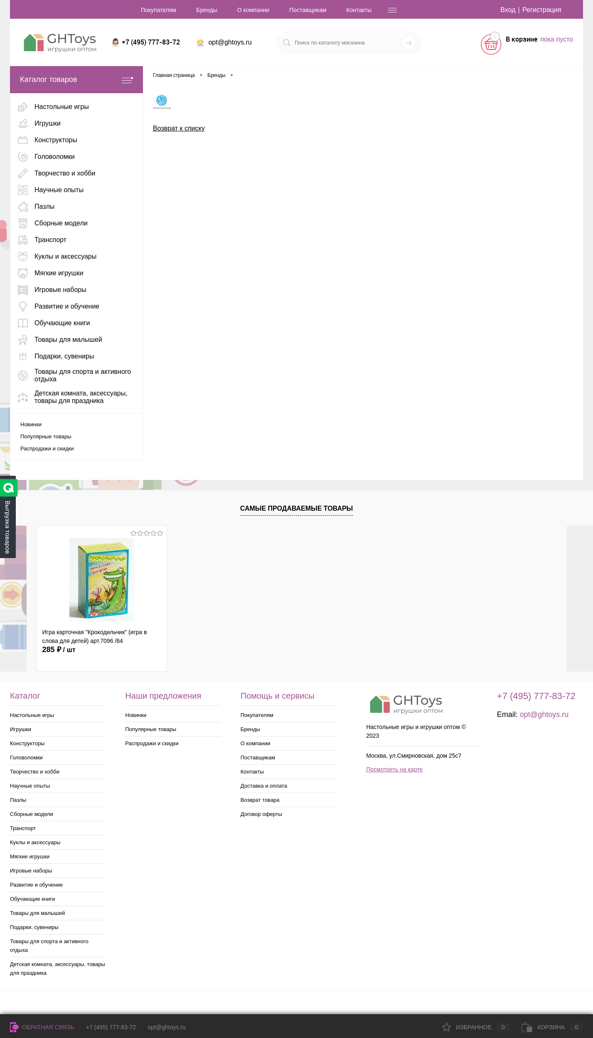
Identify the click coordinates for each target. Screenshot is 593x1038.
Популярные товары (45, 436)
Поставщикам (308, 10)
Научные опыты (30, 786)
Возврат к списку (179, 128)
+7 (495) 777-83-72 (111, 1027)
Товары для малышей (37, 913)
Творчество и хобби (34, 772)
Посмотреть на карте (394, 769)
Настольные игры (32, 715)
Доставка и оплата (264, 786)
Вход (507, 9)
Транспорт (23, 828)
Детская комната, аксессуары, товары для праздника (57, 968)
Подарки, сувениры (34, 927)
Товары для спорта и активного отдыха (49, 945)
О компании (253, 10)
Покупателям (158, 10)
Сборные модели (31, 814)
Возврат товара (260, 800)
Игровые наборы (31, 870)
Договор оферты (261, 814)
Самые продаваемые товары (296, 508)
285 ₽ (59, 649)
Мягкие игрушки (29, 856)
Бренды (206, 10)
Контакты (359, 10)
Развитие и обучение (36, 885)
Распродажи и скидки (47, 448)
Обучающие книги (32, 899)
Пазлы (18, 800)
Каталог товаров (76, 79)
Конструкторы (27, 743)
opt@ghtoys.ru (229, 42)
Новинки (31, 424)
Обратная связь (42, 1027)
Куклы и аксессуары (35, 842)
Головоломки (26, 757)
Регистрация (541, 9)
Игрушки (20, 729)
